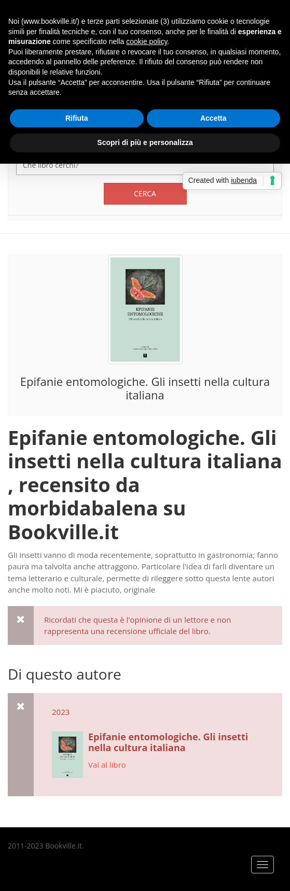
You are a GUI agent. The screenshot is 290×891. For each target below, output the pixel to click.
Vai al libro (107, 764)
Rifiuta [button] (76, 118)
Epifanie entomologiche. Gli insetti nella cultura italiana (145, 388)
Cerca (145, 193)
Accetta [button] (213, 118)
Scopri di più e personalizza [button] (144, 142)
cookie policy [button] (146, 41)
